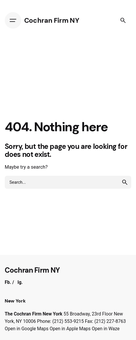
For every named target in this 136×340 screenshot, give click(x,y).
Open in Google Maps (26, 328)
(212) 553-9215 (67, 321)
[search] (124, 182)
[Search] (123, 20)
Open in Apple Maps (70, 328)
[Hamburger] (14, 20)
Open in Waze (105, 328)
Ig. (20, 282)
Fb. (8, 282)
